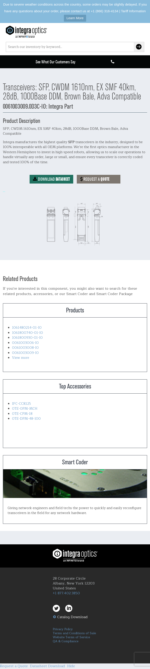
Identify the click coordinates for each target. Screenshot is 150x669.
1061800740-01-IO (27, 333)
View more (20, 358)
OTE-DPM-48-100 (26, 418)
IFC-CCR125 (21, 404)
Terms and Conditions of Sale (74, 633)
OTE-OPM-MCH (24, 408)
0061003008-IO (25, 348)
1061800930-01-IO (27, 338)
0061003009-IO (25, 353)
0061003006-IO (25, 343)
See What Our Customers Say (55, 61)
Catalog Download (72, 617)
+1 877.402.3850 (66, 593)
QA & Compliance (65, 641)
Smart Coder (75, 483)
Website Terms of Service (71, 637)
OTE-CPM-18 (22, 414)
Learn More (75, 18)
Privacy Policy (63, 629)
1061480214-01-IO (27, 327)
